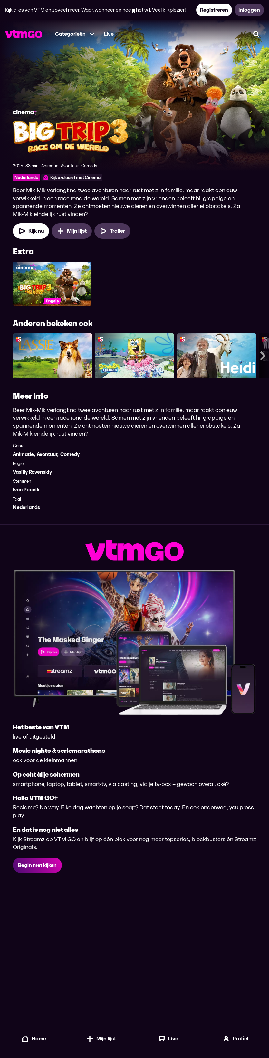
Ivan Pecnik (26, 490)
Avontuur (47, 454)
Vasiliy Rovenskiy (32, 472)
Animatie (23, 454)
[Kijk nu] (31, 231)
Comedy (70, 454)
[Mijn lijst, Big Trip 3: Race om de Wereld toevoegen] (72, 231)
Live (109, 34)
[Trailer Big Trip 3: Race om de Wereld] (112, 231)
